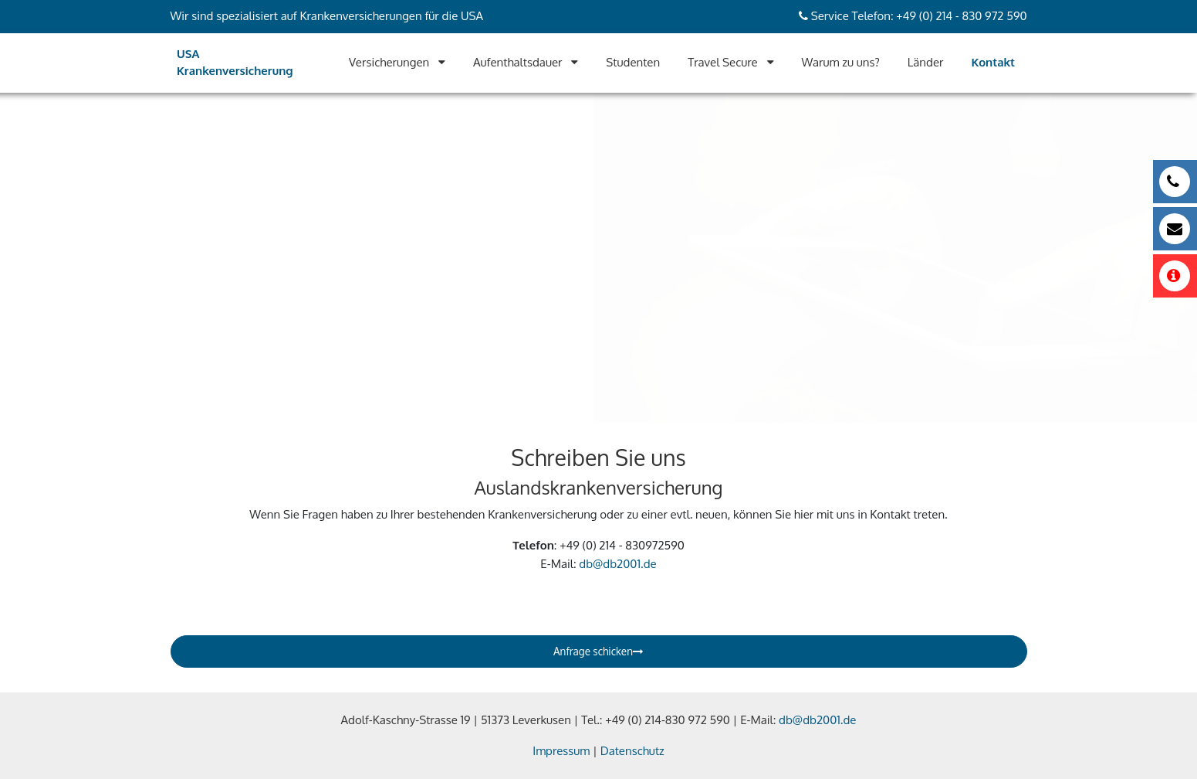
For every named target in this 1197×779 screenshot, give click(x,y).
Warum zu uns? (841, 62)
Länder (926, 62)
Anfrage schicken (598, 651)
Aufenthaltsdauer (518, 62)
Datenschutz (632, 750)
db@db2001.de (617, 563)
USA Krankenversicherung (235, 62)
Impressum (561, 750)
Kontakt (993, 62)
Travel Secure (723, 62)
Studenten (633, 62)
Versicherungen (389, 62)
